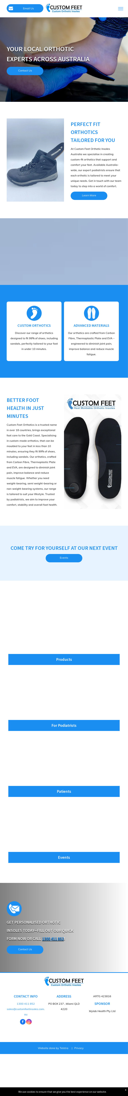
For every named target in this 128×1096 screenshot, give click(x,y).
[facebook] (23, 1022)
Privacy (79, 1048)
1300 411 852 (53, 938)
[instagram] (29, 1022)
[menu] (120, 8)
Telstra (64, 1048)
